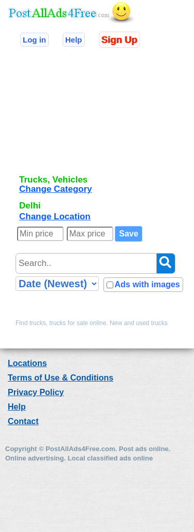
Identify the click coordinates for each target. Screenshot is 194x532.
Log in (34, 39)
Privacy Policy (36, 392)
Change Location (55, 216)
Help (73, 39)
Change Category (55, 189)
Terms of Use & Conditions (60, 377)
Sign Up (119, 39)
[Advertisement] (77, 115)
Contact (23, 421)
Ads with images (147, 284)
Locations (27, 363)
